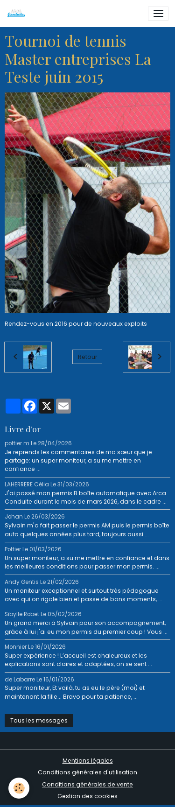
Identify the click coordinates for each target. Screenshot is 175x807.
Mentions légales (88, 761)
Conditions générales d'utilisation (87, 772)
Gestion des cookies (87, 796)
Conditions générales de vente (87, 784)
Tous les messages (39, 720)
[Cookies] (18, 788)
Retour (87, 357)
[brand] (18, 14)
